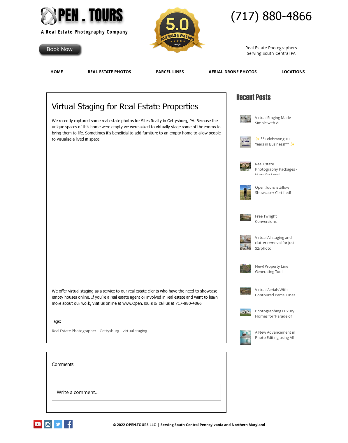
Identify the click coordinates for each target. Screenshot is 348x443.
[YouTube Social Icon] (38, 424)
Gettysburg (109, 330)
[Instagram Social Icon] (48, 424)
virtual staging (135, 330)
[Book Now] (59, 49)
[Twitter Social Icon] (58, 424)
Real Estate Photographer (74, 330)
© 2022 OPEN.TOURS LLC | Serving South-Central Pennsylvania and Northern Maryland (189, 424)
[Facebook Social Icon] (68, 424)
